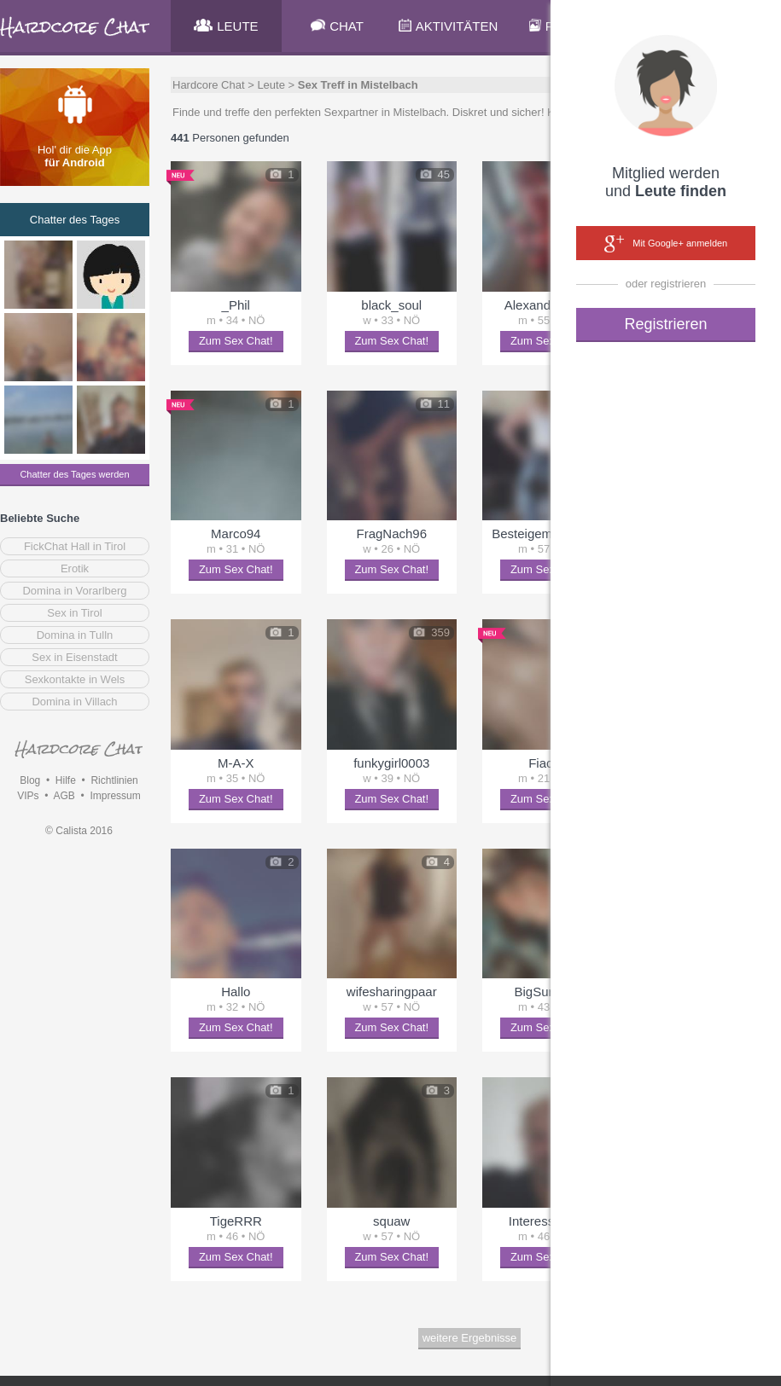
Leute (271, 84)
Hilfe (65, 780)
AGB (63, 796)
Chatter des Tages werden (74, 474)
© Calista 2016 (79, 831)
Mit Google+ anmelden (665, 243)
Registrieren (665, 324)
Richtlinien (113, 780)
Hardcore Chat (208, 84)
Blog (30, 780)
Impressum (115, 796)
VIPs (27, 796)
